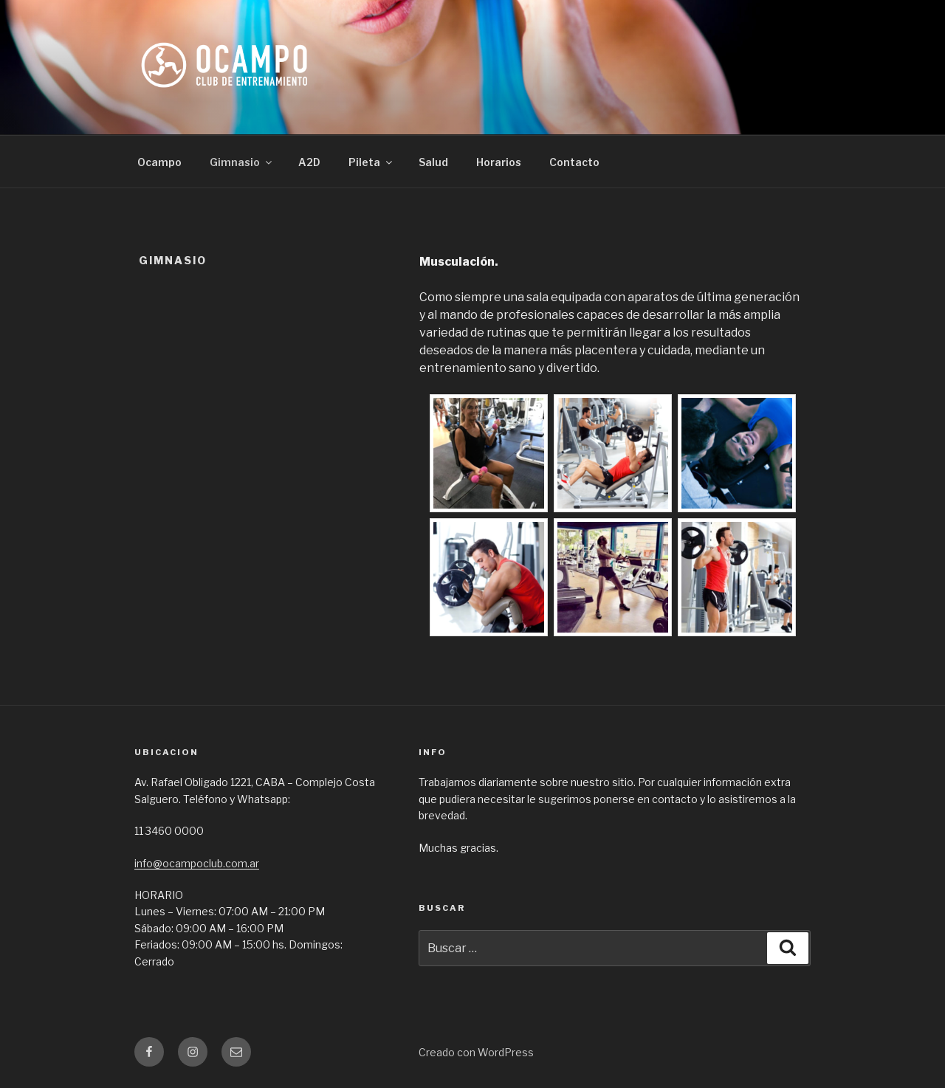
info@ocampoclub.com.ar (196, 863)
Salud (433, 162)
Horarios (498, 162)
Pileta (371, 162)
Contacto (574, 162)
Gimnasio (242, 162)
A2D (309, 162)
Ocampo (159, 162)
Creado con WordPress (476, 1052)
